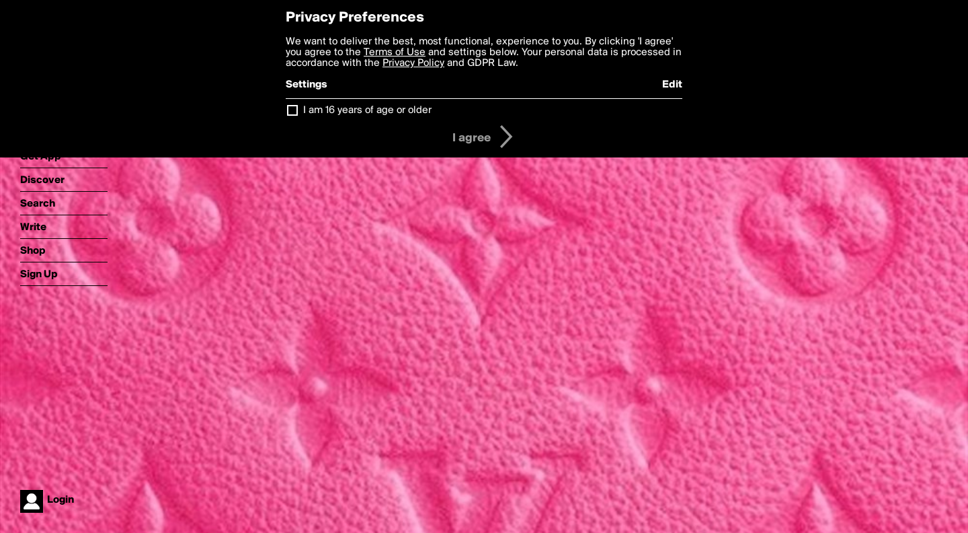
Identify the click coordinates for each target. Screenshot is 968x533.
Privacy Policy (413, 63)
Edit (672, 84)
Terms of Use (395, 52)
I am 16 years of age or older (367, 110)
